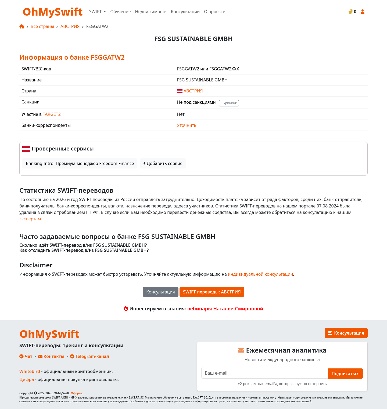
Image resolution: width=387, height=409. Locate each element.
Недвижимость (151, 12)
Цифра (26, 379)
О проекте (214, 12)
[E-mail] (264, 373)
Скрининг (228, 103)
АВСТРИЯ (70, 26)
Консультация (160, 292)
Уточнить (186, 125)
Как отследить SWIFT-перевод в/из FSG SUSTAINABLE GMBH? (84, 250)
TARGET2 (52, 114)
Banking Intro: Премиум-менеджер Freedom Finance (80, 163)
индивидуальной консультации (260, 274)
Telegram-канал (89, 356)
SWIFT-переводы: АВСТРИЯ (212, 292)
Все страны (42, 26)
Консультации (185, 12)
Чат (25, 356)
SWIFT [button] (96, 12)
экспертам (30, 219)
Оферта (76, 393)
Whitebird (29, 371)
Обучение (120, 12)
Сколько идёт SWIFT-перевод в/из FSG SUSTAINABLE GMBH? (83, 245)
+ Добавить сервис (162, 163)
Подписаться (346, 373)
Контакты (51, 356)
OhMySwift (53, 11)
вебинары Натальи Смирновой (225, 308)
